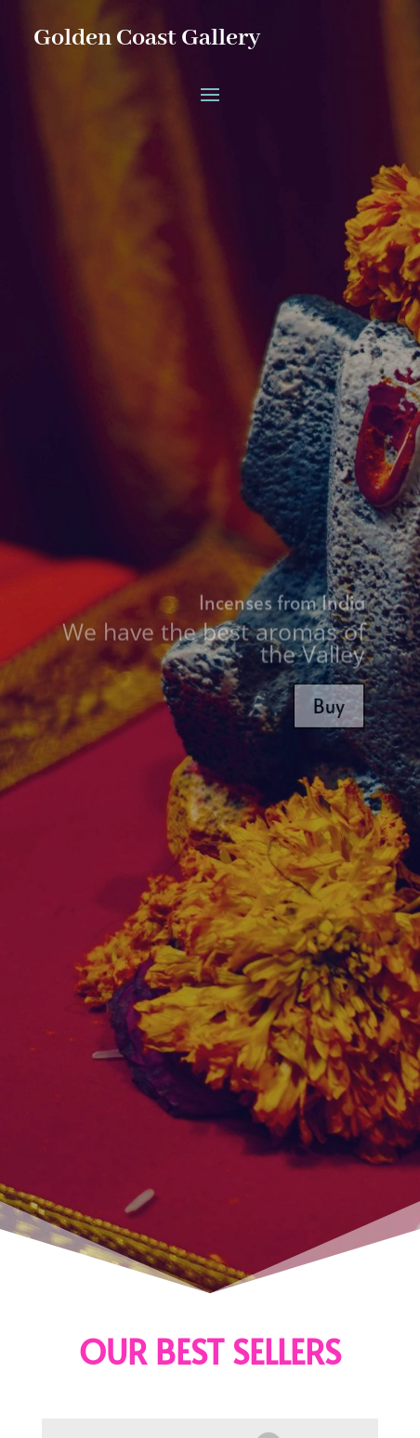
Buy (329, 712)
